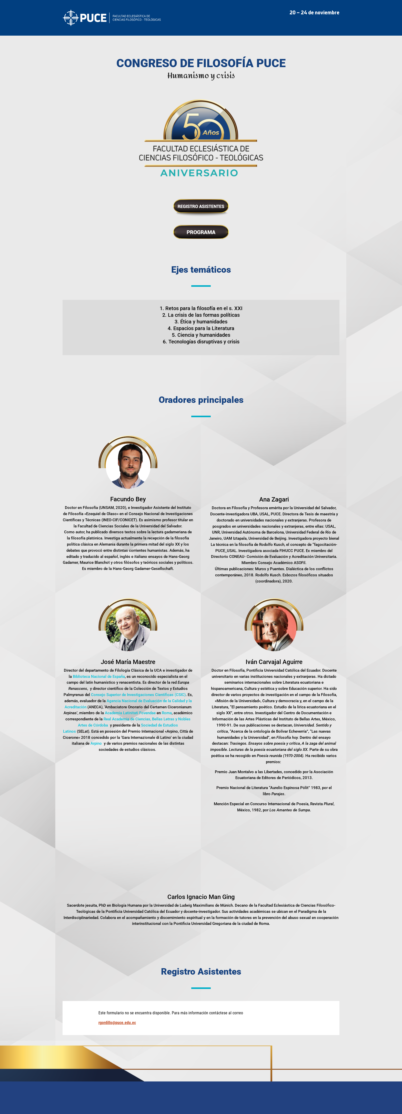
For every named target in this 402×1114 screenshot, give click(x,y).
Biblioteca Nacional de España (99, 676)
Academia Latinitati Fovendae (130, 713)
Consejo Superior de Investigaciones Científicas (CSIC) (138, 694)
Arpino (96, 743)
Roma (167, 713)
